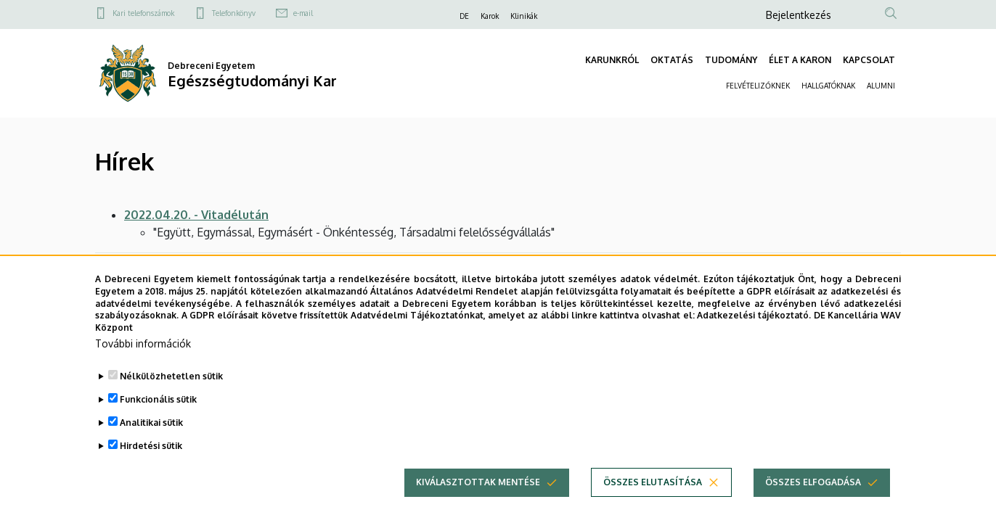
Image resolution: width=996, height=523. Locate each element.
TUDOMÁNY (731, 59)
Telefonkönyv (234, 13)
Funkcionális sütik (158, 421)
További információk (143, 365)
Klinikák (523, 16)
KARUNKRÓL (612, 59)
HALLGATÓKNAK (828, 85)
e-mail (303, 13)
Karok (490, 16)
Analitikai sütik (151, 444)
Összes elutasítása (652, 503)
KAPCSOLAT (869, 59)
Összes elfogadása (813, 503)
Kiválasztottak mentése (478, 503)
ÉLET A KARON (800, 59)
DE (464, 16)
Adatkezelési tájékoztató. (754, 336)
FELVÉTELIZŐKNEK (758, 85)
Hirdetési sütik (151, 467)
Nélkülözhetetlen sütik (171, 397)
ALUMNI (881, 85)
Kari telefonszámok (143, 13)
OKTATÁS (671, 59)
